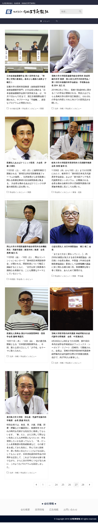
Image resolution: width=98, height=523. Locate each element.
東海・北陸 (76, 193)
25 (63, 485)
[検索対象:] (56, 21)
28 (83, 485)
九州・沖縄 (58, 109)
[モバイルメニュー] (45, 21)
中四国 (12, 280)
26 (69, 485)
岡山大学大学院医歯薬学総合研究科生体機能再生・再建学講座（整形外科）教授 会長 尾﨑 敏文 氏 (26, 250)
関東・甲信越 (77, 276)
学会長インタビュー (30, 109)
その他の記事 (15, 109)
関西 (42, 109)
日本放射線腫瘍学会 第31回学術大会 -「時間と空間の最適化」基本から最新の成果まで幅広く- (26, 79)
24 (56, 485)
